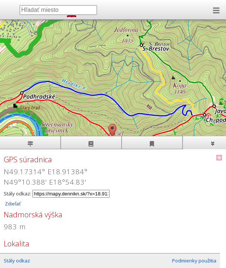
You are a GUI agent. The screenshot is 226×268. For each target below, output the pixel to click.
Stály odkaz (17, 260)
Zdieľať (12, 203)
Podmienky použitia (194, 260)
